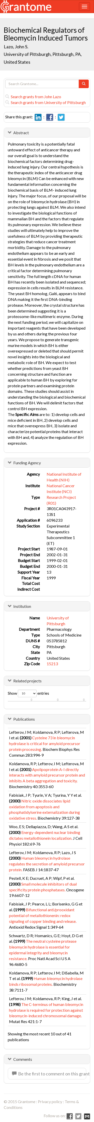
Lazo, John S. (16, 46)
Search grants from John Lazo (33, 96)
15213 (52, 663)
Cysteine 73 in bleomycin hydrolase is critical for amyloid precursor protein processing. (44, 743)
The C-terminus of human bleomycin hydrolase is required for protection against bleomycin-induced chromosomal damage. (46, 1010)
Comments (22, 1059)
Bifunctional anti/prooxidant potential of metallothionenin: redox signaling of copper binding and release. (42, 915)
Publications (24, 719)
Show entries (28, 693)
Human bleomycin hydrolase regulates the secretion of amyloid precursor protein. (47, 864)
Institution (22, 606)
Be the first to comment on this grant (49, 1073)
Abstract (21, 132)
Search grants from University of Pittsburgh (45, 102)
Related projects (27, 680)
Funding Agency (27, 462)
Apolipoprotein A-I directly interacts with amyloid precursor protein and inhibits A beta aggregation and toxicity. (47, 775)
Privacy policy (50, 1101)
